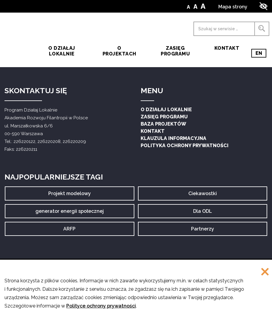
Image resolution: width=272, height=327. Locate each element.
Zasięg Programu (175, 51)
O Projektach (119, 51)
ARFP (74, 231)
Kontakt (226, 48)
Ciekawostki (202, 195)
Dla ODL (204, 213)
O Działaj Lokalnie (166, 109)
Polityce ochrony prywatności (101, 306)
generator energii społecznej (69, 213)
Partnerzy (202, 231)
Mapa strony (232, 7)
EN (261, 53)
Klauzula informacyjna (173, 138)
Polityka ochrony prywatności (185, 145)
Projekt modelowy (69, 195)
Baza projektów (163, 124)
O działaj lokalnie (61, 51)
